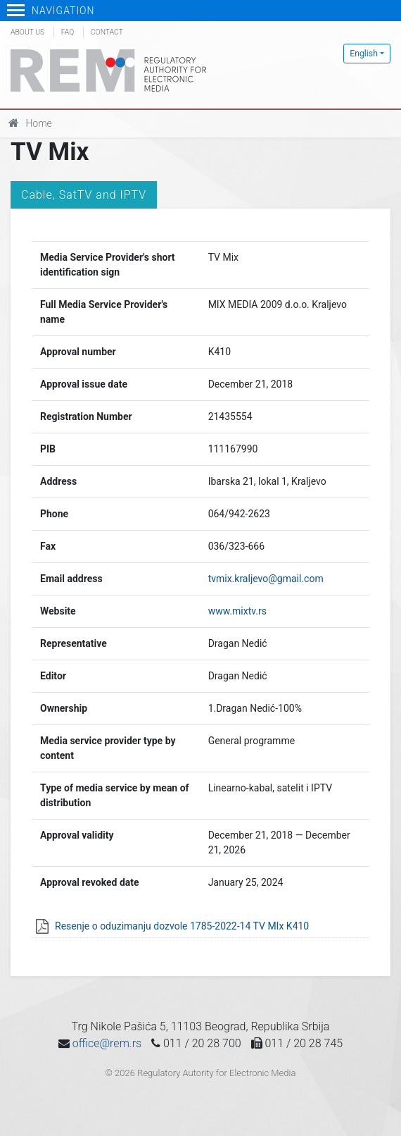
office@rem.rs (106, 1043)
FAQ (67, 32)
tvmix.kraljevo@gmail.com (266, 578)
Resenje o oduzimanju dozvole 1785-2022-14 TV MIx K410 (182, 926)
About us (27, 32)
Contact (107, 32)
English (364, 53)
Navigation (51, 10)
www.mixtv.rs (237, 611)
